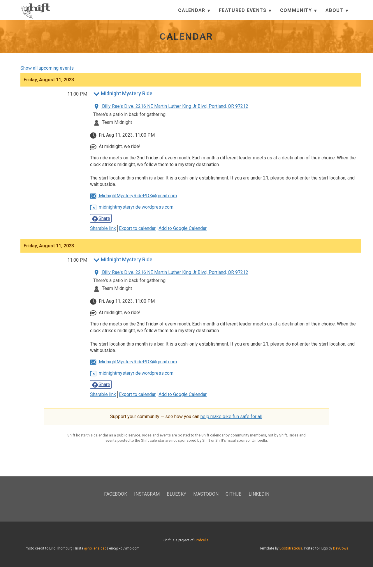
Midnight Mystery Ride (122, 94)
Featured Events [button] (245, 11)
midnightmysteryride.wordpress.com (131, 207)
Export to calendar (137, 228)
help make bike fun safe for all (231, 416)
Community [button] (298, 11)
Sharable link (103, 228)
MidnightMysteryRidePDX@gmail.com (133, 195)
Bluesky (176, 494)
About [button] (337, 11)
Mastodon (206, 494)
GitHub (234, 494)
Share (101, 218)
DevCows (340, 548)
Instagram (147, 494)
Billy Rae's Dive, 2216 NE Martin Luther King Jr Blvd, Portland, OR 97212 (170, 106)
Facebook (115, 494)
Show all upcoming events (47, 68)
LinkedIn (259, 494)
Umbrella (201, 540)
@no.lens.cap (95, 548)
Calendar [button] (194, 11)
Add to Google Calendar (183, 228)
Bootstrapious (290, 548)
